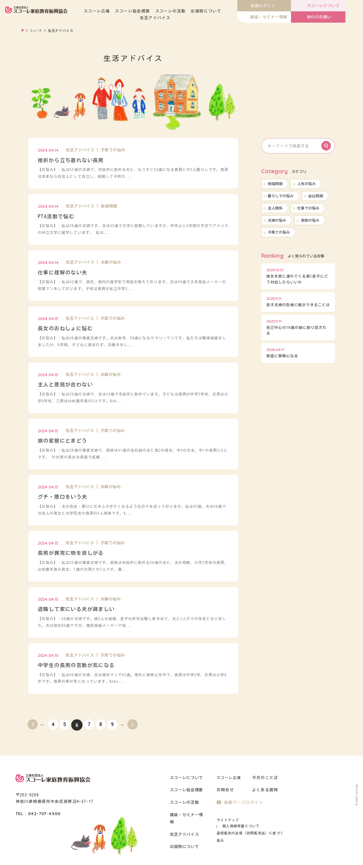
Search (326, 146)
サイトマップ (227, 820)
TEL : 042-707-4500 (38, 813)
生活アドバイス (177, 18)
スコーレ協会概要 (154, 11)
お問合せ (225, 790)
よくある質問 (264, 790)
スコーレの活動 (192, 11)
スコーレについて (186, 778)
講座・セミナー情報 (188, 815)
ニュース (37, 30)
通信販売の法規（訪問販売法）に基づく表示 (251, 826)
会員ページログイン (242, 802)
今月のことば (264, 778)
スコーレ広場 (118, 11)
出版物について (227, 11)
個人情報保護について (264, 820)
